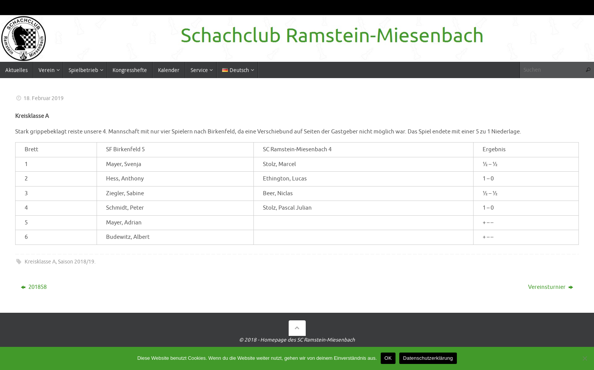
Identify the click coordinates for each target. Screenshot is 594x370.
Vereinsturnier (550, 287)
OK (388, 358)
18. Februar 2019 (43, 98)
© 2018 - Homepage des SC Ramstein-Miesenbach (297, 340)
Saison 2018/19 (76, 262)
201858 (34, 287)
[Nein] (584, 358)
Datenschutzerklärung (428, 358)
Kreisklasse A (40, 262)
